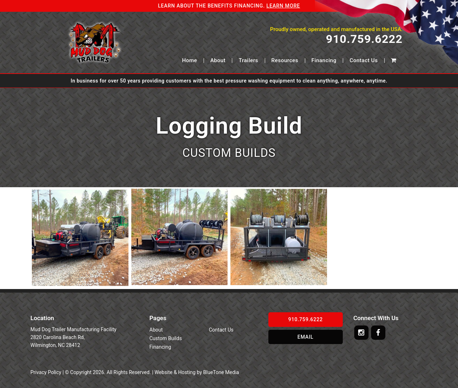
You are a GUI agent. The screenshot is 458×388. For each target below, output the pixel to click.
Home (189, 60)
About (218, 60)
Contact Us (364, 60)
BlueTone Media (221, 372)
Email (305, 337)
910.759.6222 (364, 39)
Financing (323, 60)
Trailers (248, 60)
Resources (284, 60)
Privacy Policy (45, 372)
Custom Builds (166, 338)
